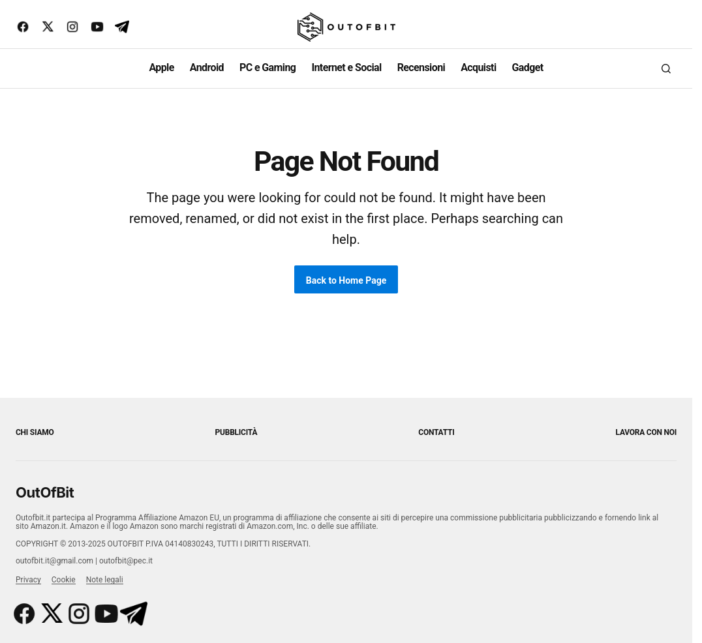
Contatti (436, 432)
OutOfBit (45, 492)
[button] (666, 68)
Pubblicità (236, 432)
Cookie (64, 579)
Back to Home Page (346, 280)
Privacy (28, 579)
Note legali (104, 579)
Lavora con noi (646, 432)
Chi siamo (35, 432)
